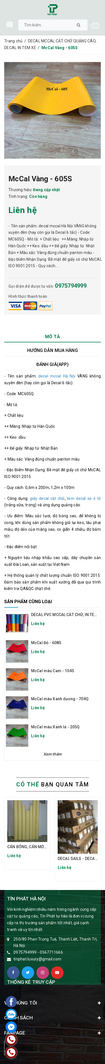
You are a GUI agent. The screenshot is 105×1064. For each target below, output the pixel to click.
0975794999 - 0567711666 (38, 952)
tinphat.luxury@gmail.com (37, 959)
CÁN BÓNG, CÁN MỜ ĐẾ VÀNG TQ (37, 847)
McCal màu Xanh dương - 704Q (59, 699)
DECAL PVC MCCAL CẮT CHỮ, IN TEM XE (67, 614)
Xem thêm (52, 754)
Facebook (23, 1048)
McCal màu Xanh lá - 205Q (55, 727)
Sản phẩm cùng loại (28, 601)
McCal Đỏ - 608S (46, 642)
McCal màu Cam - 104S (52, 671)
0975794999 (71, 285)
